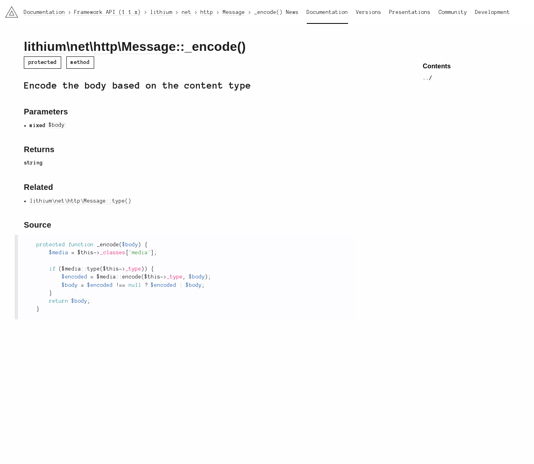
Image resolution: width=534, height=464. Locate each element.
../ (427, 78)
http (105, 46)
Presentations (410, 12)
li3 (8, 9)
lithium (45, 46)
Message (148, 46)
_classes (113, 252)
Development (492, 12)
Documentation (327, 12)
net (79, 46)
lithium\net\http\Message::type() (81, 201)
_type (133, 269)
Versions (368, 12)
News (292, 12)
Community (453, 12)
